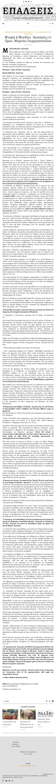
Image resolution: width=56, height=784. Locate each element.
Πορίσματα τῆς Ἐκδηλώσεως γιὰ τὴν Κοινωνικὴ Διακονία (27, 724)
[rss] (23, 1)
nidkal (7, 701)
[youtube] (26, 1)
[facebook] (29, 1)
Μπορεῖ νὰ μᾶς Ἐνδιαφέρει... (23, 32)
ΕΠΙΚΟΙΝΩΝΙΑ (18, 777)
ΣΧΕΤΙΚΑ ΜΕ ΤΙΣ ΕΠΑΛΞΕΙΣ (11, 776)
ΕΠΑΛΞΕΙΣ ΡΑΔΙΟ (25, 776)
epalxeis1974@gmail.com (28, 765)
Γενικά (7, 32)
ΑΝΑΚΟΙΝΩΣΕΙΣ (8, 777)
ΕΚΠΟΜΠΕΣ (43, 776)
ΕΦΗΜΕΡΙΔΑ (35, 776)
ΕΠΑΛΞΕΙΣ (28, 11)
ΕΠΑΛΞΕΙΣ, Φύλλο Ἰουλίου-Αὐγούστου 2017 (44, 721)
